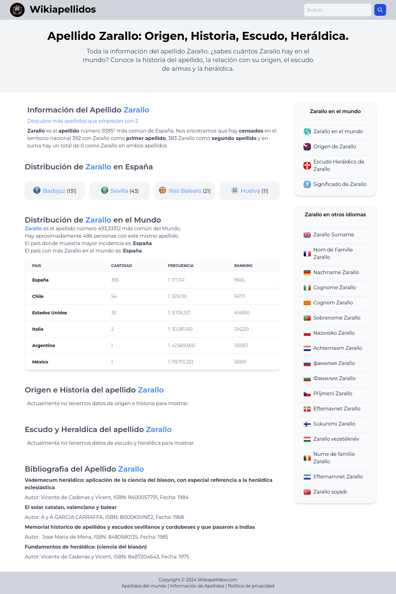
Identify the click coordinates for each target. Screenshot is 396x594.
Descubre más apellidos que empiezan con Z (82, 121)
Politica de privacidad (251, 586)
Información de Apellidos (197, 586)
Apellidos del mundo (144, 586)
